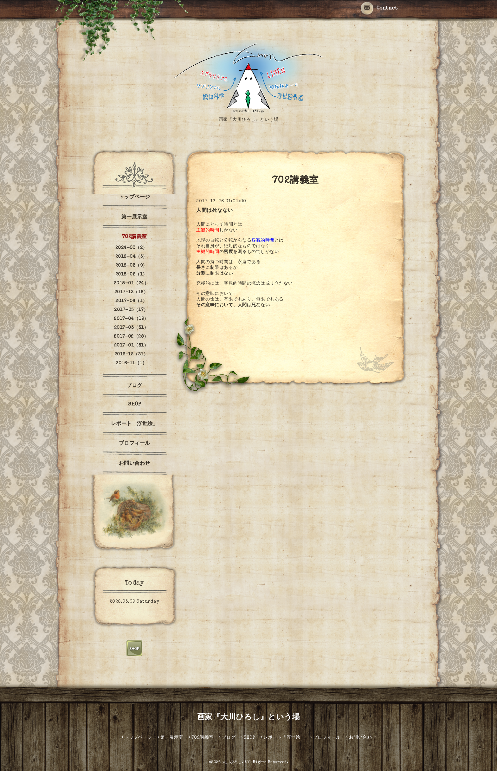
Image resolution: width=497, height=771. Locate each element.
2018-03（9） (131, 265)
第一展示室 (134, 217)
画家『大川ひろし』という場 (248, 718)
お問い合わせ (134, 463)
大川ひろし (232, 762)
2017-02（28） (131, 336)
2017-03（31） (131, 328)
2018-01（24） (131, 283)
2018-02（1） (131, 274)
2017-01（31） (131, 345)
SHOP (134, 404)
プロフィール (134, 443)
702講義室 (134, 237)
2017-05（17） (131, 310)
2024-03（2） (131, 248)
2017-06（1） (131, 301)
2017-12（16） (131, 292)
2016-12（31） (131, 354)
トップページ (134, 197)
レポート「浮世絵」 (134, 424)
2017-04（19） (131, 319)
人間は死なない (214, 210)
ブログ (134, 386)
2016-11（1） (131, 363)
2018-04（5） (131, 257)
